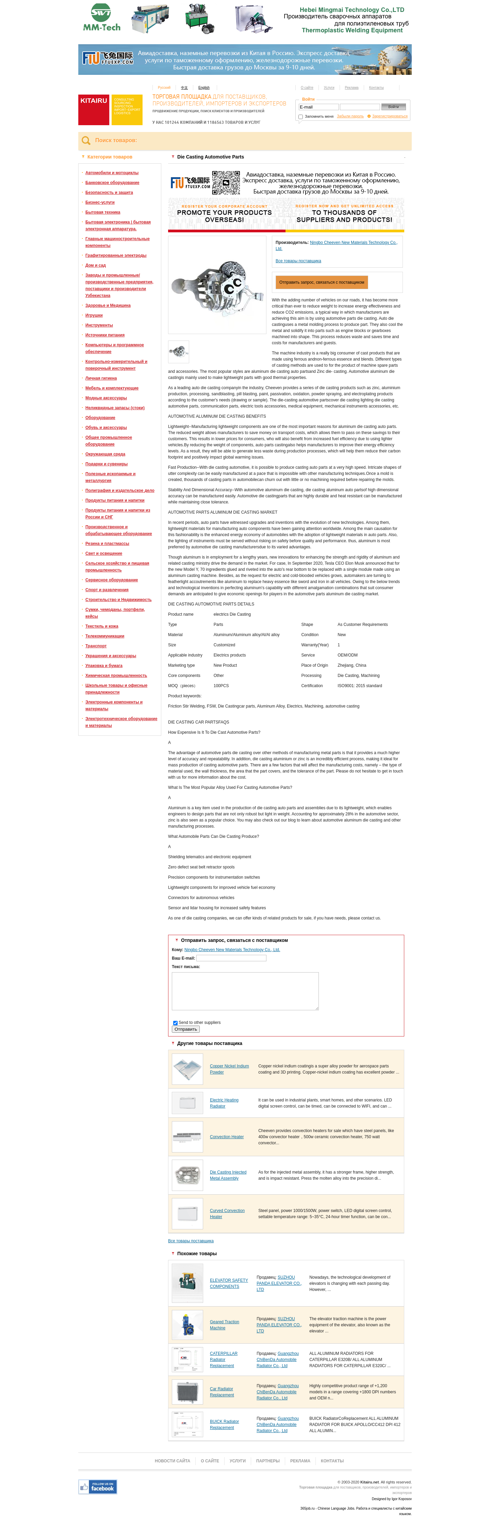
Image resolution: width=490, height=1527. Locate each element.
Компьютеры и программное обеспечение (114, 348)
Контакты (376, 87)
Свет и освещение (103, 553)
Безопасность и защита (109, 192)
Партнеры (268, 1461)
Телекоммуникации (104, 636)
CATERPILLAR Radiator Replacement (224, 1359)
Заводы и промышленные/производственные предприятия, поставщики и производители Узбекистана (119, 285)
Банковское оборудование (112, 182)
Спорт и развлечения (107, 589)
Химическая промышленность (116, 675)
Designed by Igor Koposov (392, 1499)
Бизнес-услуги (100, 202)
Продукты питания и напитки (115, 500)
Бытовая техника (102, 212)
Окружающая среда (105, 454)
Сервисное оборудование (111, 580)
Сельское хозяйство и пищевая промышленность (117, 566)
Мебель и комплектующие (111, 388)
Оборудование (100, 417)
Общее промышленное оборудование (108, 441)
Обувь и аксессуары (106, 427)
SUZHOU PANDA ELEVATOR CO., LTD (279, 1283)
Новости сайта (172, 1461)
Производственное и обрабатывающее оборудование (118, 530)
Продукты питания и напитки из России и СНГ (117, 513)
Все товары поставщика (298, 261)
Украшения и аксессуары (110, 655)
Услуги (329, 87)
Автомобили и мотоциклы (111, 172)
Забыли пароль (350, 116)
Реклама (352, 87)
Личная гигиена (101, 378)
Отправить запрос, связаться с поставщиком (321, 282)
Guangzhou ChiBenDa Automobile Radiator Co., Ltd (278, 1359)
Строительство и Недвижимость (118, 599)
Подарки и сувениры (106, 464)
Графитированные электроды (116, 255)
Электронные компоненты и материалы (114, 705)
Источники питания (105, 335)
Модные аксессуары (106, 398)
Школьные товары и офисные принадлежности (116, 689)
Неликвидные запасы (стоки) (115, 407)
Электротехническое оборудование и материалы (121, 722)
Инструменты (99, 325)
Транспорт (96, 646)
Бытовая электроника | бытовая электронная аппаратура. (118, 225)
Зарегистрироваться (390, 116)
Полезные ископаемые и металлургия (110, 477)
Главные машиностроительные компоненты (117, 242)
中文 (184, 87)
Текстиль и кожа (101, 626)
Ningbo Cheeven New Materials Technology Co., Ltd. (232, 949)
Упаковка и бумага (103, 665)
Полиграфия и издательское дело (119, 490)
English (204, 87)
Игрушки (94, 315)
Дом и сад (95, 265)
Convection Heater (227, 1136)
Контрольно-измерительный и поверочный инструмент (116, 365)
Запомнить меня (315, 116)
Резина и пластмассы (107, 543)
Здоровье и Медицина (108, 305)
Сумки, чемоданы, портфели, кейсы (115, 613)
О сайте (307, 87)
